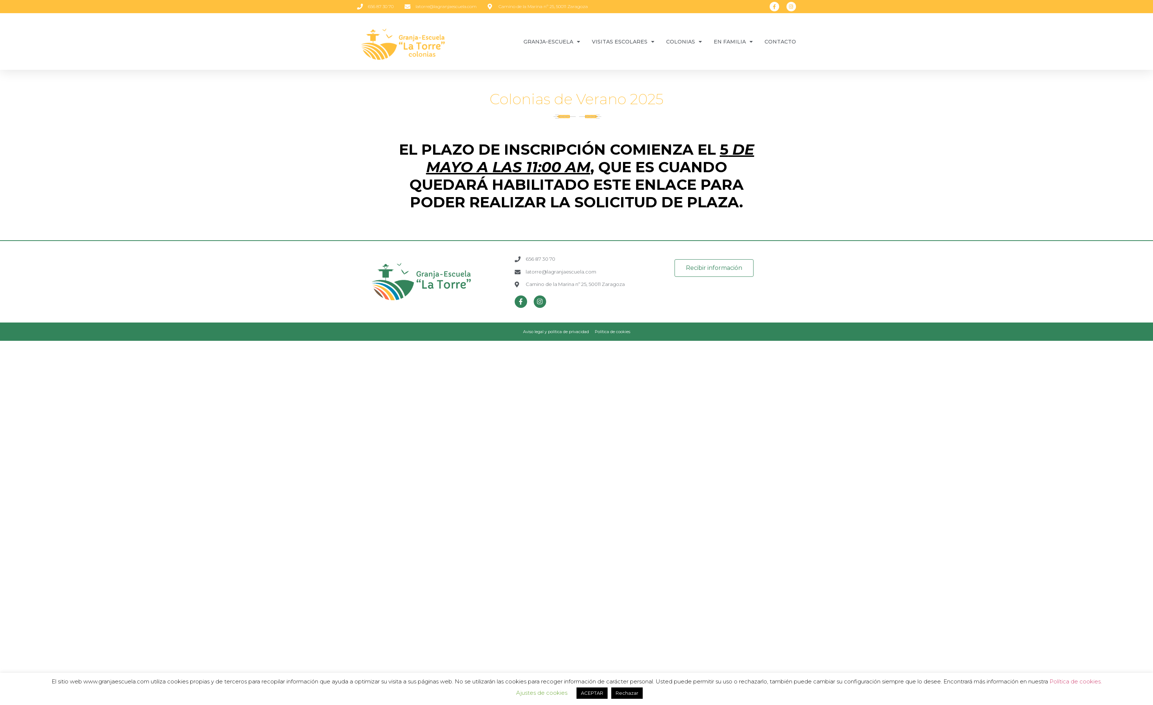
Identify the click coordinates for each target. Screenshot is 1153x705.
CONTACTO (780, 41)
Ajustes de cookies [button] (541, 692)
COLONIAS (684, 41)
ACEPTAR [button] (592, 693)
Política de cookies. (1075, 681)
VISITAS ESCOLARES (623, 41)
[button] (714, 268)
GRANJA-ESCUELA (551, 41)
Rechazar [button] (627, 693)
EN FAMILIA (733, 41)
